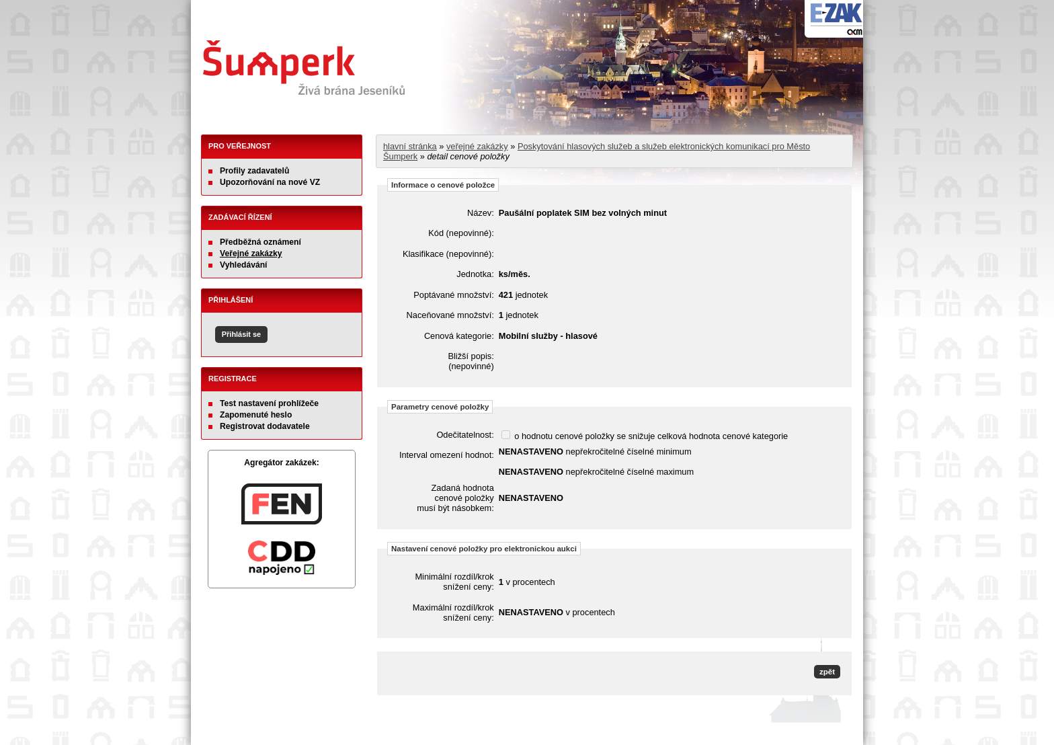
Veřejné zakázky (251, 253)
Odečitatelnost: (464, 435)
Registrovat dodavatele (265, 426)
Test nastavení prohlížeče (269, 403)
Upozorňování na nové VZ (270, 182)
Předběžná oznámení (260, 242)
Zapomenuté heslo (256, 415)
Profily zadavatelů (254, 170)
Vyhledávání (244, 265)
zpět (827, 672)
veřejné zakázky (477, 146)
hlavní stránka (410, 146)
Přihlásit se (241, 334)
